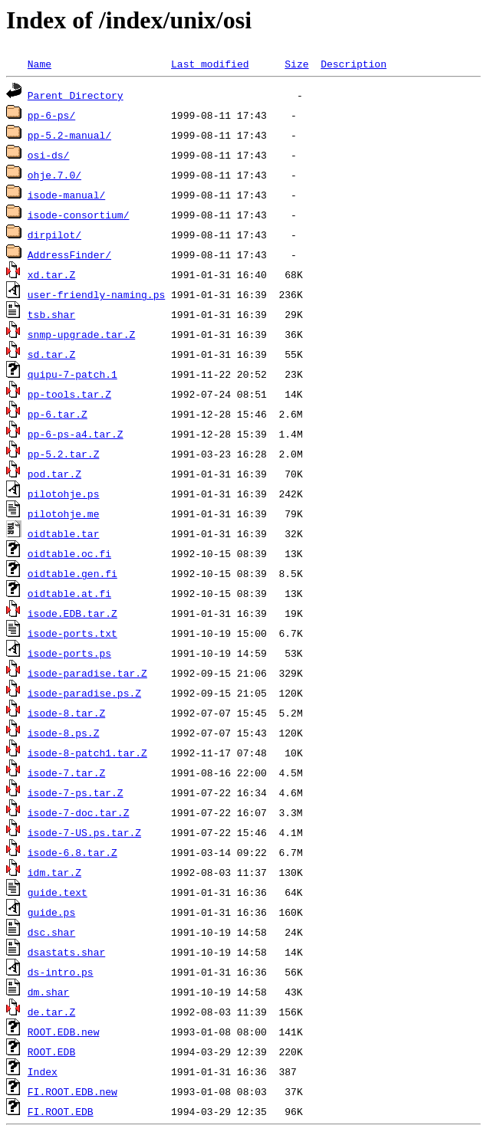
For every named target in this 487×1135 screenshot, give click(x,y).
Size (296, 64)
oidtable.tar (64, 533)
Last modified (209, 64)
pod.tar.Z (54, 474)
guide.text (57, 892)
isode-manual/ (66, 195)
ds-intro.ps (61, 972)
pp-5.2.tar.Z (64, 454)
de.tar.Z (51, 1012)
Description (354, 64)
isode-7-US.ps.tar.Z (84, 832)
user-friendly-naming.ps (96, 294)
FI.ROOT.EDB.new (72, 1091)
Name (39, 64)
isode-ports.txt (72, 633)
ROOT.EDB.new (64, 1031)
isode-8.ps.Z (64, 733)
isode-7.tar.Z (66, 772)
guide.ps (51, 912)
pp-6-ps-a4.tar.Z (75, 434)
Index (43, 1071)
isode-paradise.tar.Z (87, 673)
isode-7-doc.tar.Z (79, 812)
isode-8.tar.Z (66, 713)
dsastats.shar (66, 952)
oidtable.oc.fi (69, 553)
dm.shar (49, 992)
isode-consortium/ (79, 214)
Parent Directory (75, 95)
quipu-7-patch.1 (72, 374)
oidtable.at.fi (69, 593)
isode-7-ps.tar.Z (75, 792)
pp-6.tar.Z (57, 414)
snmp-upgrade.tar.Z (81, 334)
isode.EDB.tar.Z (72, 613)
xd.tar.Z (51, 274)
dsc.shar (51, 932)
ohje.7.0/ (54, 175)
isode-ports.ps (69, 653)
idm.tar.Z (54, 872)
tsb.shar (51, 314)
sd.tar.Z (51, 354)
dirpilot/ (54, 234)
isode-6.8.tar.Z (72, 852)
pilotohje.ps (64, 493)
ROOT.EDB (51, 1051)
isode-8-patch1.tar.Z (87, 752)
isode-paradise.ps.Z (84, 693)
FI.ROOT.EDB (61, 1111)
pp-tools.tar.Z (69, 394)
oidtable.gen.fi (72, 573)
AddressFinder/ (69, 254)
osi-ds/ (49, 155)
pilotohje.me (64, 513)
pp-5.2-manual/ (69, 135)
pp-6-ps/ (51, 115)
